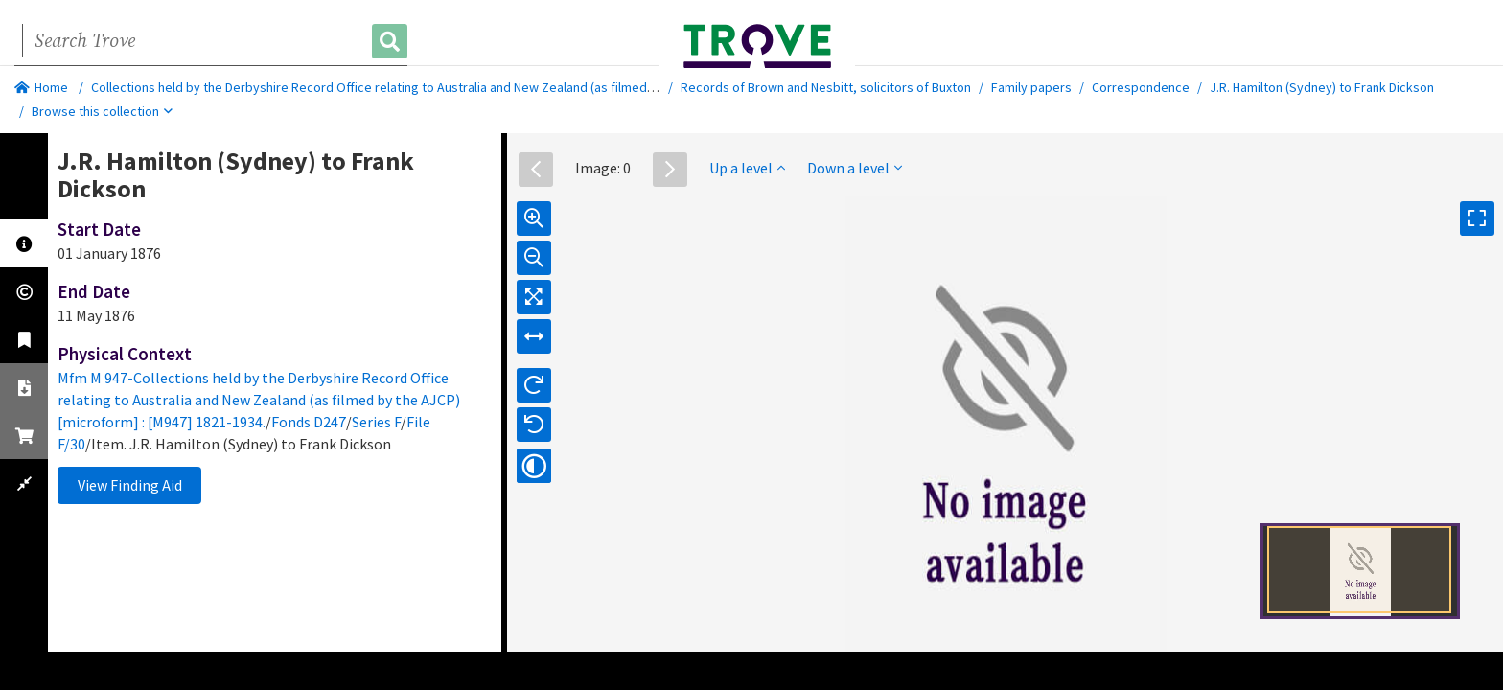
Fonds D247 (308, 421)
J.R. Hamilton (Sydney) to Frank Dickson (1322, 87)
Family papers (1031, 87)
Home (41, 87)
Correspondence (1141, 87)
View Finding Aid (130, 484)
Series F (376, 421)
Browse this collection (102, 111)
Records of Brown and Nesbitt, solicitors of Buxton (826, 87)
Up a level (747, 167)
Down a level (854, 167)
